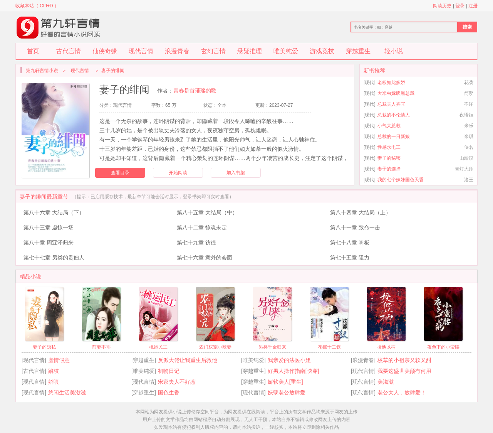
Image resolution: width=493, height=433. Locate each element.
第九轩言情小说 (42, 70)
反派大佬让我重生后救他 (187, 360)
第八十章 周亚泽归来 (48, 242)
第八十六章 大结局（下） (53, 212)
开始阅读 (178, 172)
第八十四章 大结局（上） (360, 212)
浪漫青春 (177, 51)
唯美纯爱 (285, 51)
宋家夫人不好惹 (177, 382)
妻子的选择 (389, 169)
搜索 (467, 27)
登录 (459, 5)
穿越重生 (358, 51)
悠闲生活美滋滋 (67, 392)
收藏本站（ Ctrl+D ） (37, 5)
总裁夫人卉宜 (391, 104)
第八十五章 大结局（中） (207, 212)
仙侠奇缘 (104, 51)
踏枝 (53, 371)
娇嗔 (53, 382)
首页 (33, 51)
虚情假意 (59, 360)
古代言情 (68, 51)
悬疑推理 (249, 51)
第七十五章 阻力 (349, 257)
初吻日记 (168, 371)
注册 (473, 5)
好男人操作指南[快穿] (293, 371)
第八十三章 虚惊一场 (48, 227)
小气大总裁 (389, 125)
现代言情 (141, 51)
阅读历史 (442, 5)
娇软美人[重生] (285, 382)
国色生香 (168, 392)
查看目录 (120, 172)
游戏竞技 (322, 51)
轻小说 (393, 51)
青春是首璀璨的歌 (194, 91)
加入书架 (235, 172)
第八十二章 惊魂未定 (202, 227)
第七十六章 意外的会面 (204, 257)
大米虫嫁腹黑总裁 (395, 93)
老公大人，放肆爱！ (401, 392)
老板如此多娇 (391, 82)
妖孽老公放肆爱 (286, 392)
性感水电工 (389, 147)
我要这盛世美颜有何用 (404, 371)
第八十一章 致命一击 (355, 227)
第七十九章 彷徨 (196, 242)
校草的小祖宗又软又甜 (404, 360)
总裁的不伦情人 (393, 115)
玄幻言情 (213, 51)
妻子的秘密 (389, 158)
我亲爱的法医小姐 (289, 360)
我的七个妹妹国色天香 (400, 179)
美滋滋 (385, 382)
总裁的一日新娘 (393, 136)
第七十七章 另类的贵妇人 (53, 257)
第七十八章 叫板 (349, 242)
